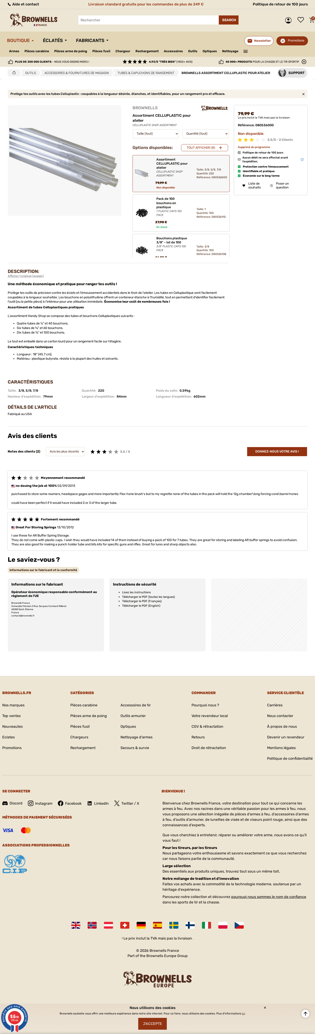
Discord (12, 803)
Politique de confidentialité (290, 758)
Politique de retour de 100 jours (280, 4)
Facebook (69, 803)
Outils (192, 51)
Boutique (18, 40)
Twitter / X (126, 803)
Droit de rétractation (209, 748)
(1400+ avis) (170, 61)
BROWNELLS (145, 107)
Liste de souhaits (302, 20)
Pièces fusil (101, 51)
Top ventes (11, 716)
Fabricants (90, 40)
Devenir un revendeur (285, 737)
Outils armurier (133, 716)
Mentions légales (281, 748)
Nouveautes (12, 726)
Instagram (40, 803)
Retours (198, 737)
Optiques (210, 51)
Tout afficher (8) (201, 148)
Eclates (8, 737)
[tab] (43, 570)
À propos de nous (282, 726)
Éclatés (53, 40)
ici (243, 1013)
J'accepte (152, 1024)
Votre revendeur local (210, 716)
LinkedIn (98, 803)
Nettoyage (230, 51)
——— (245, 51)
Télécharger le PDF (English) (141, 605)
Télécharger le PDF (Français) (142, 601)
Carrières (275, 705)
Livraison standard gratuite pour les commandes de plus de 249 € (146, 4)
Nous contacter (280, 716)
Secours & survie (135, 748)
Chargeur (123, 51)
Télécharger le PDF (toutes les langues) (148, 597)
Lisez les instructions (136, 592)
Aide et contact (23, 4)
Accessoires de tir (136, 705)
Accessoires (173, 51)
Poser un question (279, 185)
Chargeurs (79, 737)
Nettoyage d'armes (137, 737)
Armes (14, 51)
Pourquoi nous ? (205, 705)
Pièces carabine (37, 51)
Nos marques (13, 705)
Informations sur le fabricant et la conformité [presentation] (43, 570)
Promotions (296, 40)
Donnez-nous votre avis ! (277, 451)
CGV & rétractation (207, 726)
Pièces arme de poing (70, 51)
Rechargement (147, 51)
